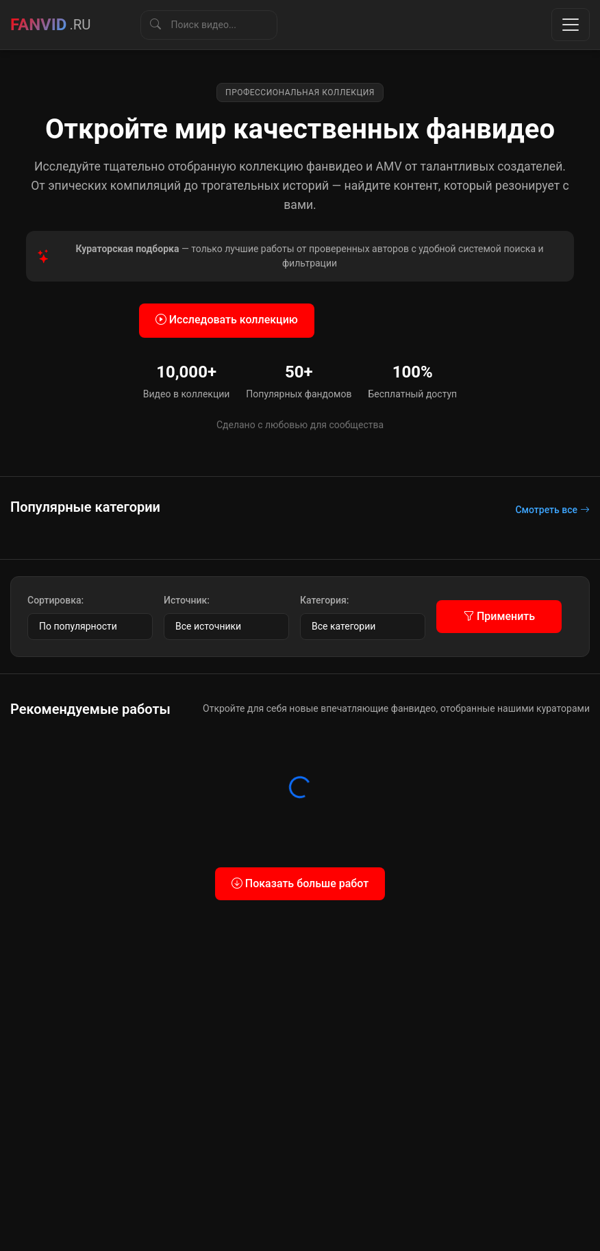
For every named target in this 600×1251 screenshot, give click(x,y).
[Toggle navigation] (570, 24)
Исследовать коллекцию (226, 319)
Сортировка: (55, 600)
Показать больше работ (300, 883)
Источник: (187, 600)
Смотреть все (552, 510)
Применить (499, 616)
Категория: (324, 600)
